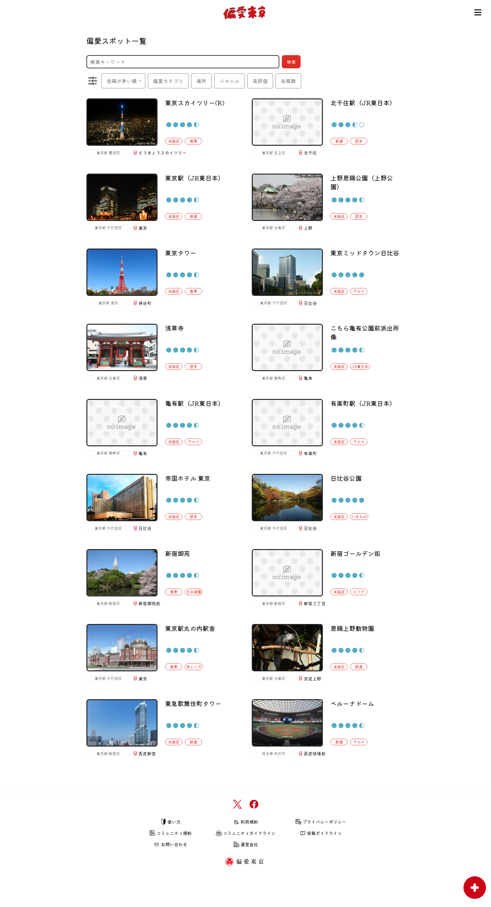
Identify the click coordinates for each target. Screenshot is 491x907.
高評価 (260, 81)
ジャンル (230, 81)
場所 (201, 81)
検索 (291, 62)
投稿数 (288, 81)
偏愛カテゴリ (168, 81)
